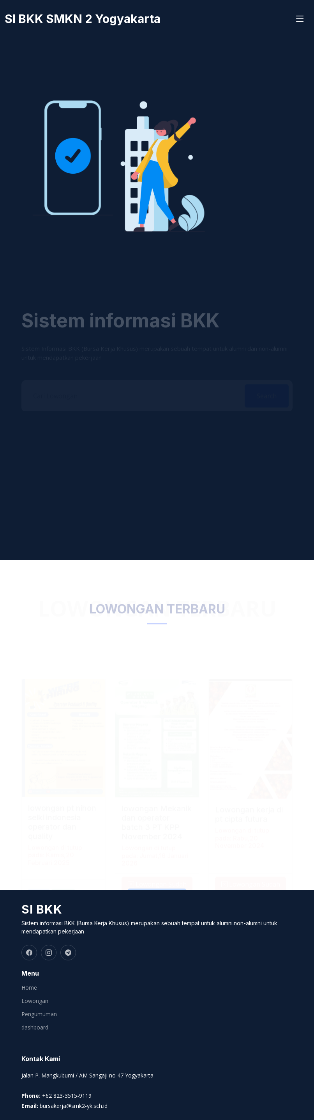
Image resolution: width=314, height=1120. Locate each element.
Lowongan (34, 1001)
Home (29, 987)
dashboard (34, 1027)
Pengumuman (39, 1014)
